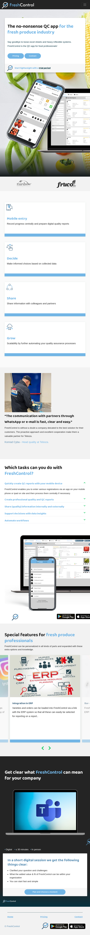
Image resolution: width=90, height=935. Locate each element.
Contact (32, 56)
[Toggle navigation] (85, 4)
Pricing (16, 56)
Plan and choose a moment (45, 892)
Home (10, 917)
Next (50, 748)
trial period (45, 68)
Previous (42, 748)
